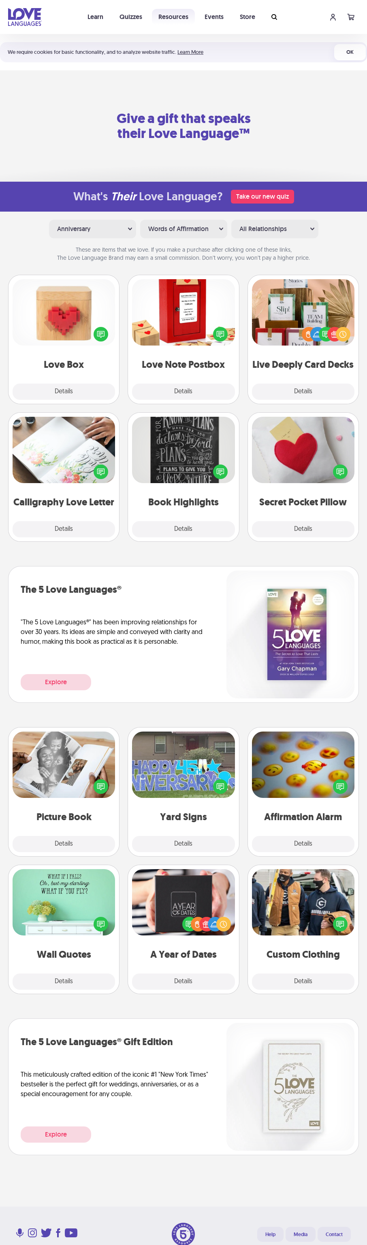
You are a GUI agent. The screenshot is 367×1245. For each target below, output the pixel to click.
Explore (56, 682)
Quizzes (130, 17)
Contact (334, 1234)
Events (214, 17)
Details (64, 391)
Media (300, 1234)
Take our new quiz (262, 196)
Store (247, 17)
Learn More (190, 52)
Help (270, 1234)
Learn (95, 17)
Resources (173, 17)
